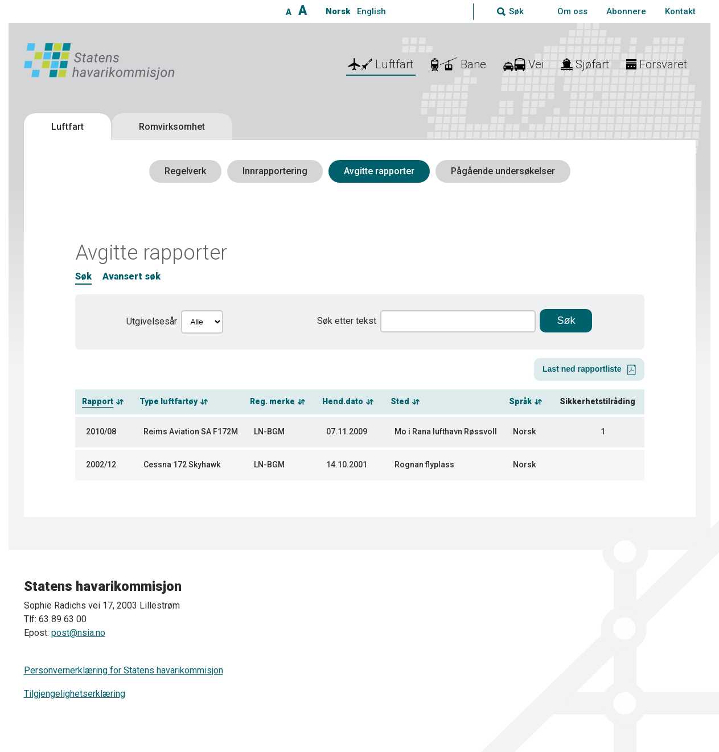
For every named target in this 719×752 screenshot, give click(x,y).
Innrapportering (275, 171)
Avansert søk (131, 276)
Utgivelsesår (151, 321)
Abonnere (626, 11)
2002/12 (101, 464)
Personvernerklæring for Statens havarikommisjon (123, 670)
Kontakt (680, 11)
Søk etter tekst (346, 320)
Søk (83, 276)
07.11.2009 (346, 431)
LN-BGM (269, 431)
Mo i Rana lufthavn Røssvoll (446, 431)
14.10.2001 (346, 464)
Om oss (572, 11)
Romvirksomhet (172, 126)
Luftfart (67, 126)
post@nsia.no (78, 632)
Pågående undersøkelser (503, 171)
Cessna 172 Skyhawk (181, 464)
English (371, 11)
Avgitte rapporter (379, 171)
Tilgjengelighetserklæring (74, 693)
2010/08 (101, 431)
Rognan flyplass (424, 464)
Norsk (338, 11)
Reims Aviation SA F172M (190, 431)
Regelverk (185, 171)
